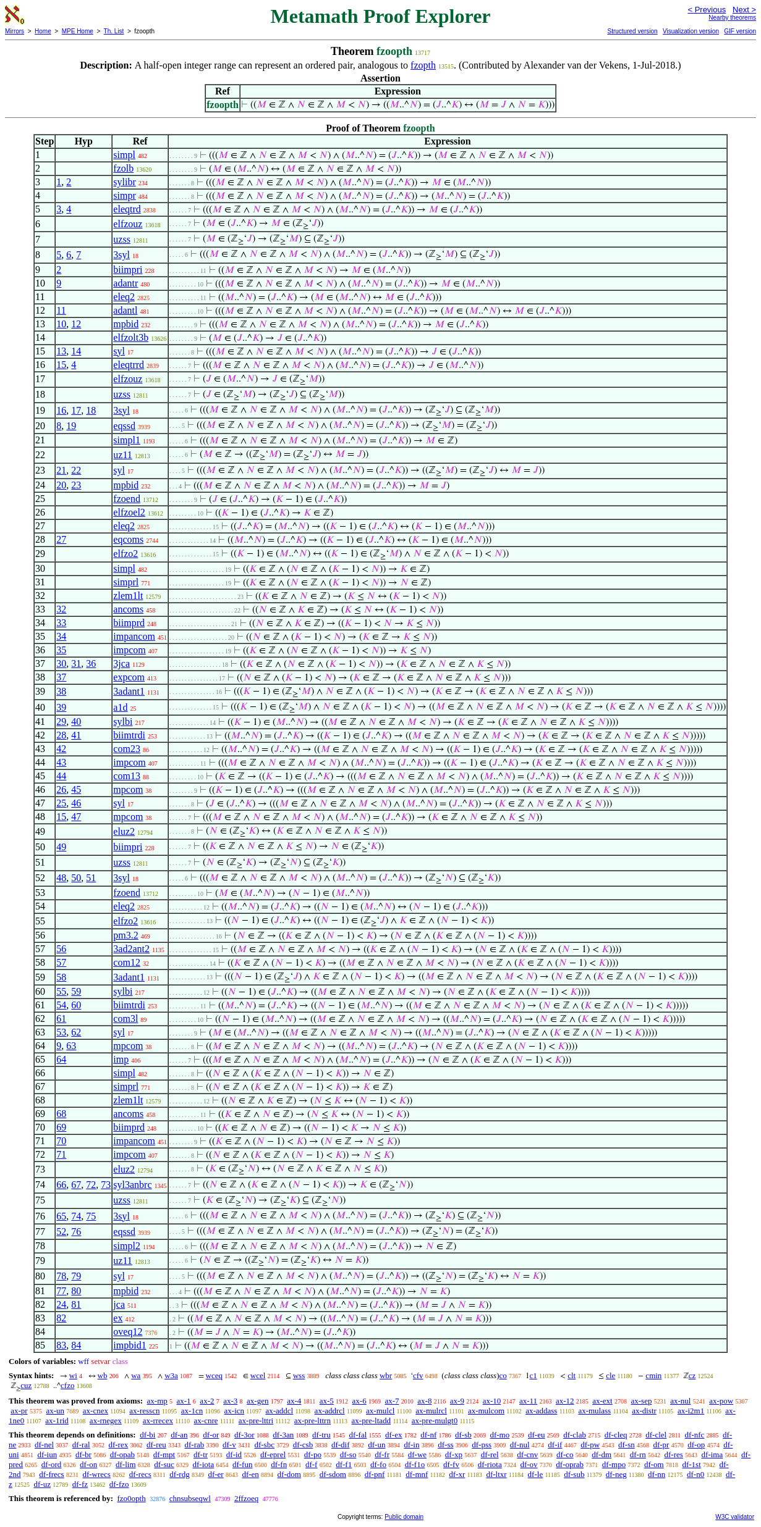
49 (61, 847)
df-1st (691, 1464)
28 (61, 735)
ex (117, 1318)
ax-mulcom (486, 1410)
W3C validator (734, 1516)
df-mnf (417, 1474)
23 (76, 485)
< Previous (706, 9)
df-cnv (527, 1454)
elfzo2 (125, 553)
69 (61, 1127)
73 (106, 1184)
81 (76, 1304)
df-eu (536, 1434)
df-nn (656, 1474)
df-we (417, 1454)
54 (61, 1005)
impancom (134, 636)
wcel (258, 1375)
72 (91, 1184)
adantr (125, 283)
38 (61, 691)
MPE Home (77, 31)
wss (299, 1375)
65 (61, 1216)
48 (61, 877)
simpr (124, 195)
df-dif (340, 1444)
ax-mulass (594, 1410)
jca (119, 1304)
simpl (124, 154)
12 (76, 324)
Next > (744, 9)
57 (61, 962)
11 (61, 310)
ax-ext (602, 1400)
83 (61, 1345)
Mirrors (14, 31)
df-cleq (616, 1434)
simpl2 (126, 1245)
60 (76, 1005)
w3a (171, 1375)
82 (61, 1318)
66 (61, 1184)
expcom (129, 677)
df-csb (303, 1444)
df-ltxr (496, 1474)
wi (73, 1375)
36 (91, 663)
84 (76, 1345)
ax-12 (565, 1400)
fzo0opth (131, 1498)
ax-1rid (57, 1420)
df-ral (81, 1444)
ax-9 (457, 1400)
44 (61, 776)
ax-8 (424, 1400)
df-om (654, 1464)
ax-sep (641, 1400)
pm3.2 (125, 935)
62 (76, 1032)
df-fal (358, 1434)
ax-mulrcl (431, 1410)
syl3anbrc (132, 1184)
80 (76, 1291)
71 (61, 1154)
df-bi (147, 1434)
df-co (564, 1454)
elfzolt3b (130, 337)
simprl (125, 582)
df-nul (520, 1444)
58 (61, 977)
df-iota (204, 1464)
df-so (348, 1454)
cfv (418, 1375)
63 (71, 1045)
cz (692, 1375)
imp (121, 1059)
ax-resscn (144, 1410)
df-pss (481, 1444)
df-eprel (273, 1454)
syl (119, 351)
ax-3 (230, 1400)
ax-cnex (95, 1410)
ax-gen (257, 1400)
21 (61, 470)
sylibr (124, 182)
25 (61, 803)
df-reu (156, 1444)
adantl (125, 310)
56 (61, 948)
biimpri (127, 269)
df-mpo (614, 1464)
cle (610, 1375)
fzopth (423, 65)
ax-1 (184, 1400)
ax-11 (528, 1400)
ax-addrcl (330, 1410)
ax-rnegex (106, 1420)
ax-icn (234, 1410)
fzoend (126, 498)
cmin (653, 1375)
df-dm (601, 1454)
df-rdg (179, 1474)
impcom (129, 650)
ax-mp (157, 1400)
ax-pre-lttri (256, 1420)
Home (43, 31)
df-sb (463, 1434)
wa (135, 1375)
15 (61, 364)
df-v (229, 1444)
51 (91, 877)
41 (76, 735)
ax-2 (207, 1400)
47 (76, 816)
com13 (126, 776)
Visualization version (691, 31)
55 (61, 991)
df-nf (428, 1434)
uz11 (122, 455)
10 (61, 324)
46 (76, 803)
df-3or (244, 1434)
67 (76, 1184)
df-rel (490, 1454)
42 (61, 748)
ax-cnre (206, 1420)
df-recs (140, 1474)
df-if (555, 1444)
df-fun (242, 1464)
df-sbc (264, 1444)
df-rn (638, 1454)
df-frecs (51, 1474)
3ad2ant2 (131, 948)
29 (61, 721)
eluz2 (124, 831)
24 (61, 1304)
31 (76, 663)
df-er (215, 1474)
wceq (214, 1375)
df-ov (528, 1464)
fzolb (123, 168)
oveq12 (127, 1331)
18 (91, 410)
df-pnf (375, 1474)
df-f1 (344, 1464)
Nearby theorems (732, 17)
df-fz (80, 1484)
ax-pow (721, 1400)
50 (76, 877)
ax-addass (541, 1410)
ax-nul (680, 1400)
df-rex (118, 1444)
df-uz (42, 1484)
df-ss (445, 1444)
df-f (311, 1464)
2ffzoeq (246, 1498)
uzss (121, 239)
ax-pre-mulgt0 (434, 1420)
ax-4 (294, 1400)
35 (61, 650)
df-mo (499, 1434)
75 (91, 1216)
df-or (211, 1434)
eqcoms (128, 539)
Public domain (404, 1516)
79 (76, 1276)
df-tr (200, 1454)
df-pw (590, 1444)
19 (71, 425)
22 (76, 470)
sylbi (122, 721)
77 (61, 1291)
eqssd (124, 425)
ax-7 (392, 1400)
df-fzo (119, 1484)
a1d (120, 707)
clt (572, 1375)
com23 (126, 748)
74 (76, 1216)
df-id (234, 1454)
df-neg (616, 1474)
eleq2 (124, 296)
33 (61, 622)
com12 (126, 962)
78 (61, 1276)
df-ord (51, 1464)
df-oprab (570, 1464)
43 (61, 762)
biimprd (129, 622)
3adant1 (129, 691)
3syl (121, 254)
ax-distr (644, 1410)
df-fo (378, 1464)
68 (61, 1113)
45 (76, 789)
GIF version (740, 31)
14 (76, 351)
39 (61, 707)
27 (61, 539)
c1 (533, 1375)
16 (61, 410)
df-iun (47, 1454)
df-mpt (164, 1454)
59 (76, 991)
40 (76, 721)
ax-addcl (279, 1410)
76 (76, 1231)
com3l (125, 1018)
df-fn (279, 1464)
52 (61, 1231)
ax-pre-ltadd (371, 1420)
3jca (121, 663)
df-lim (126, 1464)
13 (61, 351)
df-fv (451, 1464)
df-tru (321, 1434)
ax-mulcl (380, 1410)
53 (61, 1032)
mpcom (128, 789)
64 (61, 1059)
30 (61, 663)
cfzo (67, 1385)
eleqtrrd (128, 364)
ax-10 (492, 1400)
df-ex (393, 1434)
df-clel (655, 1434)
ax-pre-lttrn (312, 1420)
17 (76, 410)
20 (61, 485)
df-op (696, 1444)
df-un (376, 1444)
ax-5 (327, 1400)
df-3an (283, 1434)
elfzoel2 (129, 512)
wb (103, 1375)
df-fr (382, 1454)
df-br (83, 1454)
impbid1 (129, 1345)
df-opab (122, 1454)
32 (61, 609)
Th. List (114, 31)
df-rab (194, 1444)
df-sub (574, 1474)
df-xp (453, 1454)
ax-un (55, 1410)
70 (61, 1141)
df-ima (712, 1454)
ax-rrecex (158, 1420)
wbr (386, 1375)
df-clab (574, 1434)
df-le (535, 1474)
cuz (26, 1385)
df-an (179, 1434)
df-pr (661, 1444)
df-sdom (333, 1474)
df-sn (626, 1444)
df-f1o (415, 1464)
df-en (250, 1474)
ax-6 (359, 1400)
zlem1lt (128, 595)
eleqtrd (126, 209)
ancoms (128, 609)
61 (61, 1018)
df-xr (457, 1474)
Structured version (632, 31)
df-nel (44, 1444)
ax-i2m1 (691, 1410)
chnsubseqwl (190, 1498)
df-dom (289, 1474)
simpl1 (126, 440)
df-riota (490, 1464)
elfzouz (127, 224)
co (502, 1375)
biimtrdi (129, 735)
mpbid (125, 324)
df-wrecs (96, 1474)
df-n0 (695, 1474)
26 (61, 789)
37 (61, 677)
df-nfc (695, 1434)
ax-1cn (192, 1410)
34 (61, 636)
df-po (312, 1454)
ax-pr (19, 1410)
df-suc (164, 1464)
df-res (674, 1454)
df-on (88, 1464)
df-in (411, 1444)
